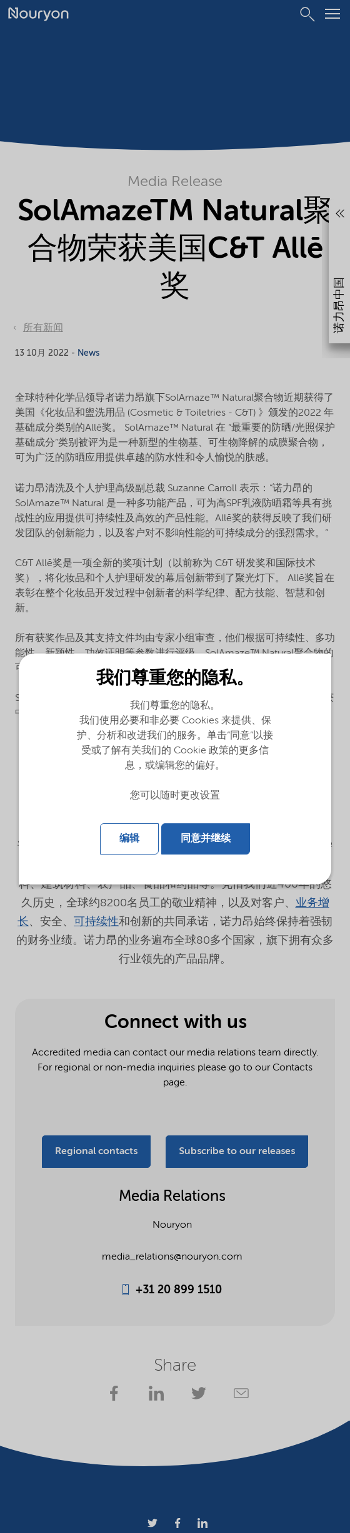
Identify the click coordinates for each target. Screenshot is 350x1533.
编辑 (129, 839)
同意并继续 (206, 839)
